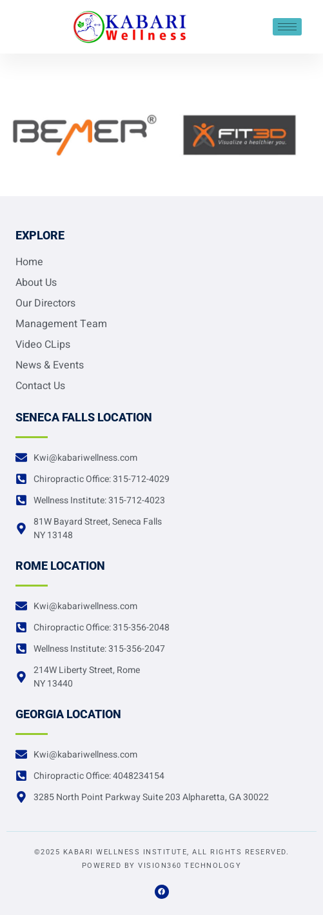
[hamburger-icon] (287, 26)
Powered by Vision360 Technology (162, 865)
